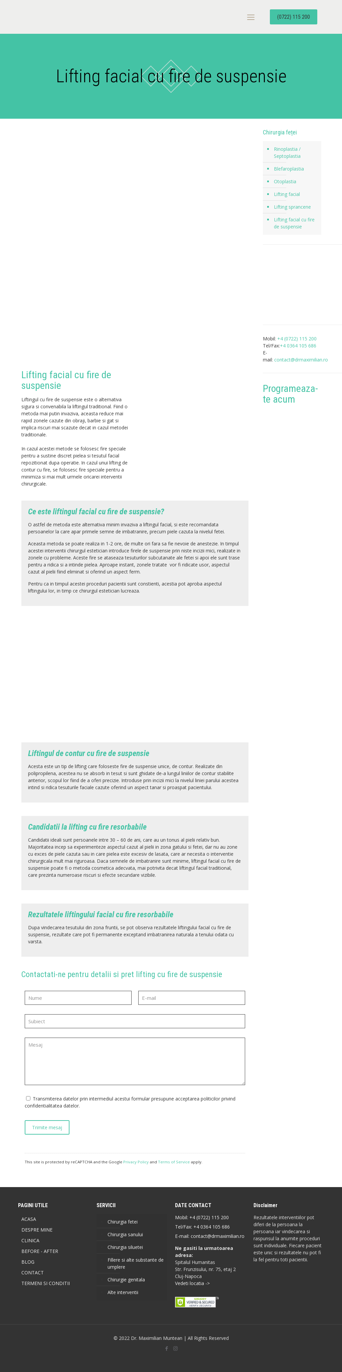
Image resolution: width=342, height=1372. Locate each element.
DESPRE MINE (36, 1230)
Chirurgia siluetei (125, 1247)
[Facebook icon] (166, 1348)
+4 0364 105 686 (211, 1227)
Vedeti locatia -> (192, 1283)
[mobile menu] (250, 16)
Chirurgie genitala (126, 1279)
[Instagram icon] (175, 1348)
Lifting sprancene (292, 207)
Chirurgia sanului (125, 1234)
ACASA (28, 1219)
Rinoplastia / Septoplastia (287, 152)
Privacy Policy (136, 1161)
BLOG (27, 1262)
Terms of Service (174, 1161)
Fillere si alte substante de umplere (136, 1263)
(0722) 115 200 (293, 17)
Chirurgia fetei (123, 1222)
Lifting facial (287, 194)
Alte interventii (123, 1292)
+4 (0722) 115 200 (209, 1217)
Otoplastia (285, 181)
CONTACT (32, 1272)
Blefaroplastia (289, 169)
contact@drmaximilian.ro (301, 359)
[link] (76, 674)
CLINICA (30, 1240)
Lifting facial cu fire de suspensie (294, 223)
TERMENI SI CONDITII (45, 1283)
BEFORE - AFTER (39, 1251)
